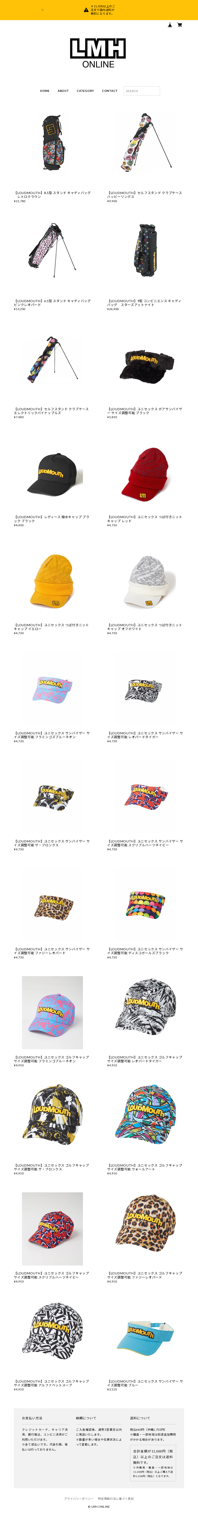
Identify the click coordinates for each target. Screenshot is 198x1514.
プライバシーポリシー (79, 1498)
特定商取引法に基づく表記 (116, 1498)
